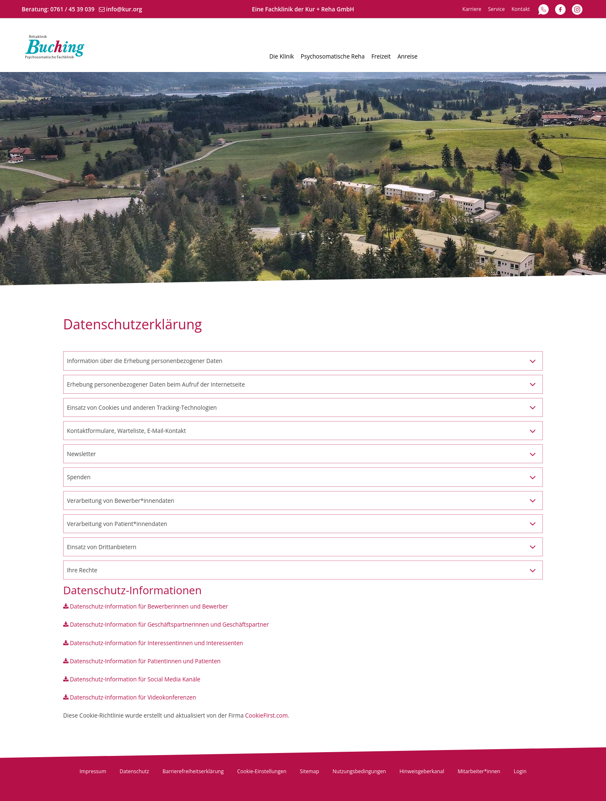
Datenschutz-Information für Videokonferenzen (133, 697)
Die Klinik (281, 56)
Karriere (471, 9)
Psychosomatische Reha (333, 56)
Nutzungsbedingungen (359, 771)
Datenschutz (134, 771)
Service (496, 9)
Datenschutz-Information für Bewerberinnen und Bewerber (149, 606)
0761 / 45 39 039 (72, 9)
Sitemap (309, 771)
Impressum (93, 771)
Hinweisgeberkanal (421, 771)
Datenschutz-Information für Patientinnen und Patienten (145, 661)
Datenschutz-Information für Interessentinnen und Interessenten (156, 643)
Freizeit (381, 56)
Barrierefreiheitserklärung (192, 771)
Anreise (407, 56)
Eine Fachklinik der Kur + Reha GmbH (303, 9)
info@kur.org (124, 9)
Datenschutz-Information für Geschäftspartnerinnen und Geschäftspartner (169, 624)
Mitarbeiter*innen (479, 771)
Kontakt (521, 9)
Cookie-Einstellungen (261, 771)
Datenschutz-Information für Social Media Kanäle (135, 679)
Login (520, 771)
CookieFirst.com (266, 715)
